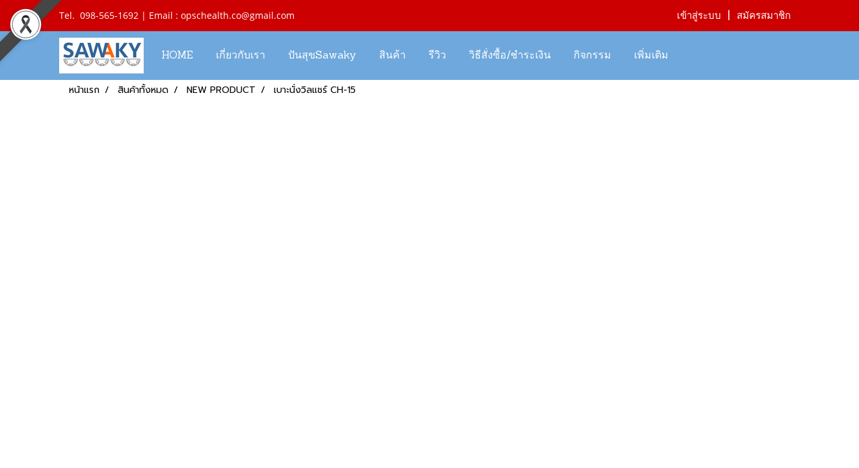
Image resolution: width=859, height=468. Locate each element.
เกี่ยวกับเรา (240, 56)
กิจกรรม (592, 56)
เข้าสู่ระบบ (699, 15)
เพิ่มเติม (651, 56)
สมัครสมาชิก (764, 15)
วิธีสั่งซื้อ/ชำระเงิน (510, 56)
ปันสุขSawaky (322, 56)
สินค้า (392, 56)
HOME (177, 56)
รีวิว (437, 56)
